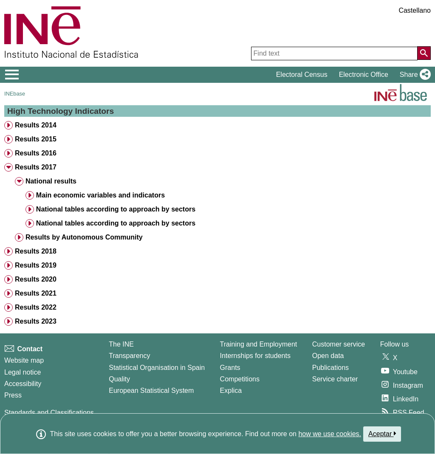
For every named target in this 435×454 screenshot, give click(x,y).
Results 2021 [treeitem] (35, 293)
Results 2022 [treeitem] (35, 307)
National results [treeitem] (50, 181)
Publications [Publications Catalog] (330, 367)
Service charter (335, 379)
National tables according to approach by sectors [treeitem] (115, 209)
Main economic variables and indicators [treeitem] (100, 195)
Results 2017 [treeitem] (35, 167)
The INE (121, 344)
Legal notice (22, 372)
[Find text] (334, 53)
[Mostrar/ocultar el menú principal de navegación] (12, 74)
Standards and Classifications (49, 412)
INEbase (14, 93)
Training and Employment (258, 344)
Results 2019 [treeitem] (35, 265)
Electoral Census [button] (302, 74)
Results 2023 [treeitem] (35, 321)
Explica (231, 390)
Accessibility (22, 383)
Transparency (129, 355)
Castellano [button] (414, 10)
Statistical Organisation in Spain (157, 367)
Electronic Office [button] (363, 74)
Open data (328, 355)
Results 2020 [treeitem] (35, 279)
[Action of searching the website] (424, 53)
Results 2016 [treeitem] (35, 153)
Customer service (338, 344)
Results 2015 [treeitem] (35, 139)
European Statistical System (151, 390)
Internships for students (255, 355)
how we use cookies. (329, 433)
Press (13, 395)
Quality (119, 379)
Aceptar (382, 433)
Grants (230, 367)
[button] (413, 74)
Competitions (240, 379)
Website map (24, 360)
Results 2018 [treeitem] (35, 251)
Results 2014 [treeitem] (35, 125)
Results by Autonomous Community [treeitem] (84, 237)
